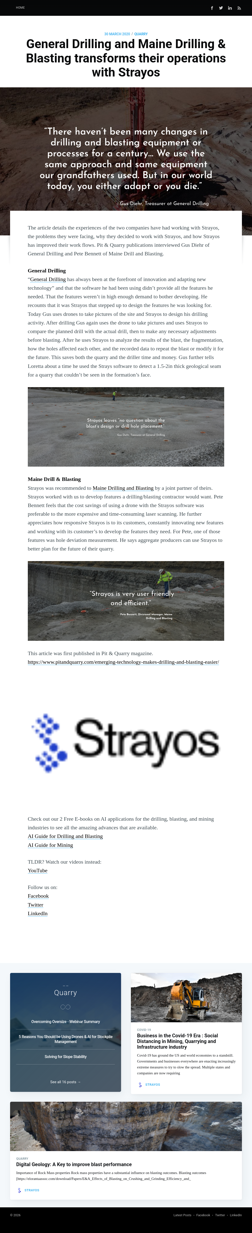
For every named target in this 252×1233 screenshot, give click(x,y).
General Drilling (48, 279)
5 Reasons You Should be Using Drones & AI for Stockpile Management (65, 1035)
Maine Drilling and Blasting (123, 488)
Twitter (35, 905)
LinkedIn (38, 913)
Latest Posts (182, 1215)
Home (20, 7)
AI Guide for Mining (50, 845)
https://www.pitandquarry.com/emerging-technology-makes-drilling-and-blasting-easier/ (123, 662)
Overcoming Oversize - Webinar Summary (65, 1017)
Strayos (152, 1080)
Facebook (38, 896)
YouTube (37, 870)
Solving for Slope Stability (65, 1052)
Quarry (141, 34)
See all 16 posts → (65, 1080)
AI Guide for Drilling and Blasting (65, 836)
